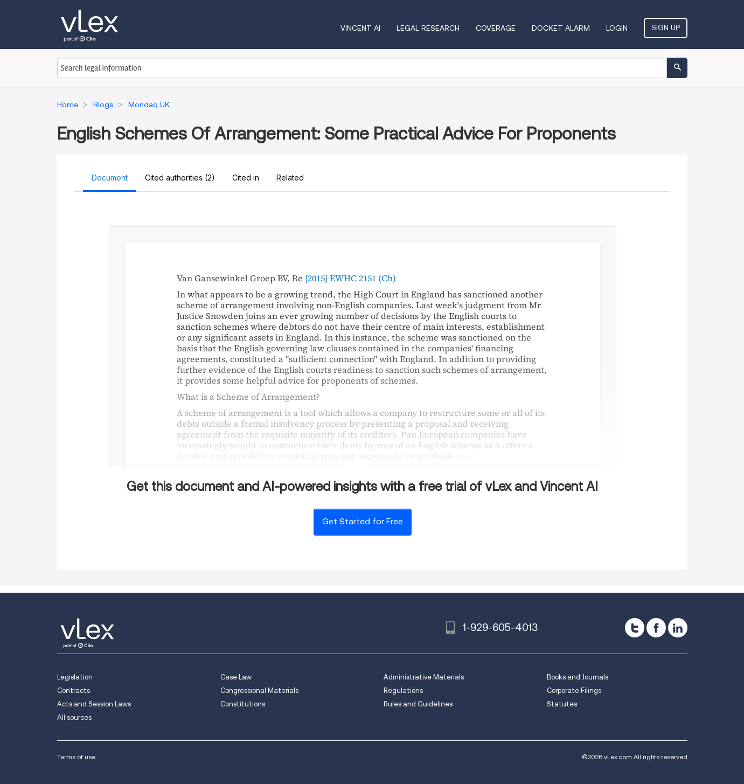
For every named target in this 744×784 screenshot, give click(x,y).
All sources (74, 717)
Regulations (403, 690)
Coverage (496, 28)
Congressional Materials (259, 690)
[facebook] (656, 627)
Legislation (75, 677)
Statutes (562, 704)
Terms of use (76, 756)
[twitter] (634, 627)
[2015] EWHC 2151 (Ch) (350, 278)
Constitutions (242, 704)
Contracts (73, 690)
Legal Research (428, 28)
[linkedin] (677, 627)
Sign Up (665, 27)
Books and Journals (577, 677)
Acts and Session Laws (94, 704)
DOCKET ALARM (561, 28)
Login (617, 28)
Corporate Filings (574, 690)
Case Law (236, 677)
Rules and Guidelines (418, 704)
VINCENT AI (360, 28)
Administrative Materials (424, 677)
